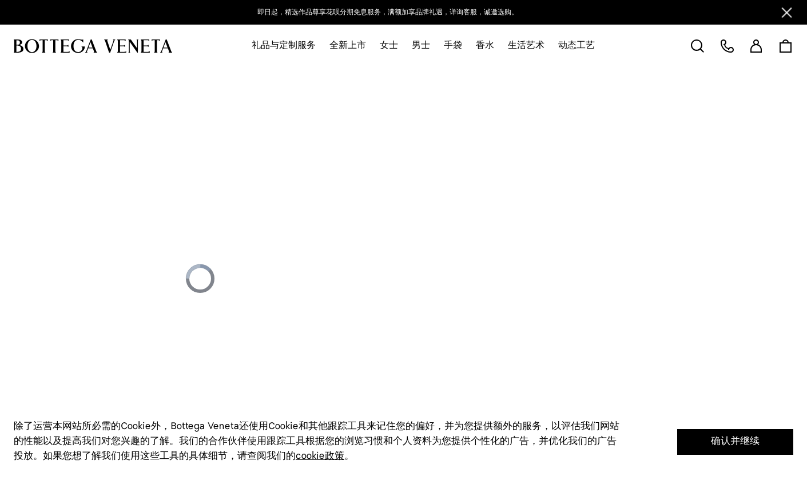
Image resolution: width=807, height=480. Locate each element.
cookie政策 (320, 456)
